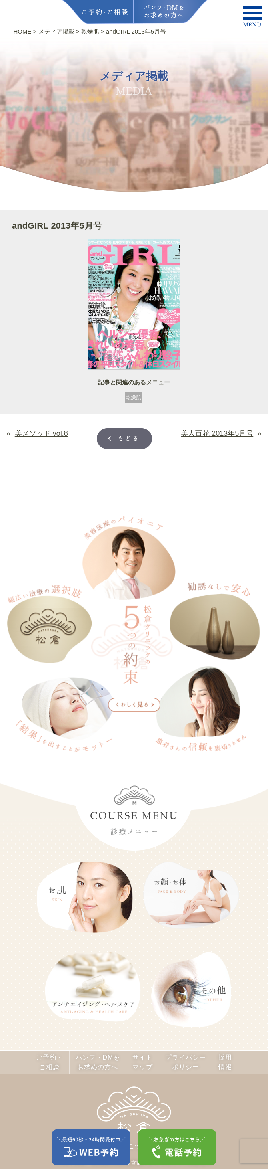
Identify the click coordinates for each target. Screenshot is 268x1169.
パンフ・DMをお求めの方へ (98, 1062)
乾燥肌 (133, 397)
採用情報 (225, 1062)
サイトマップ (142, 1062)
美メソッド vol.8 (41, 433)
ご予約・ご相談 (49, 1062)
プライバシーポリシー (185, 1062)
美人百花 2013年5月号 (217, 433)
